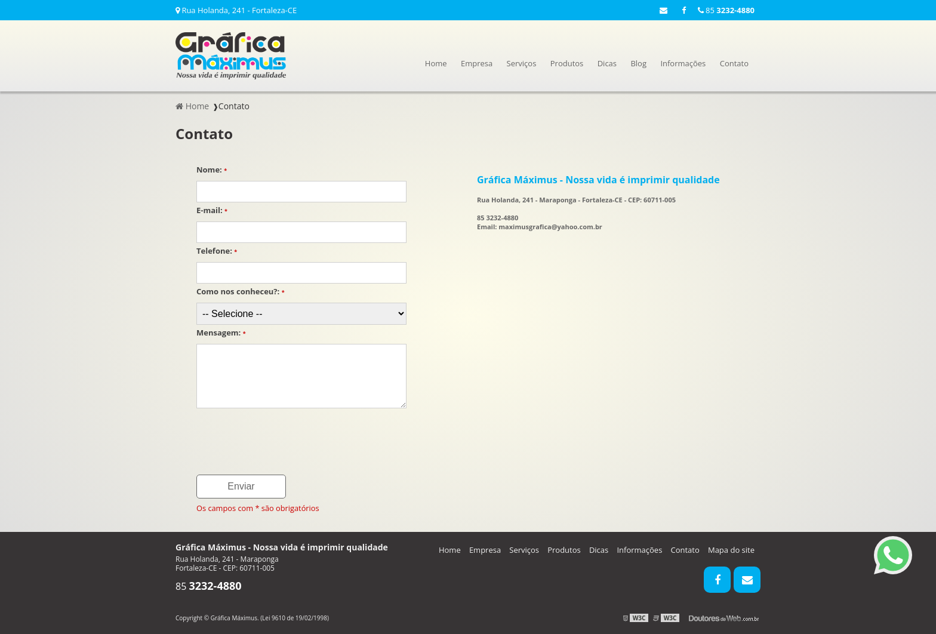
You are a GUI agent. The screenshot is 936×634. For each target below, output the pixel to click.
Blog (638, 63)
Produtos (567, 63)
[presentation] (287, 442)
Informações (683, 63)
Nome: (211, 169)
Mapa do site (731, 549)
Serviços (522, 63)
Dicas (607, 63)
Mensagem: (221, 332)
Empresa (476, 63)
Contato (734, 63)
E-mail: (211, 210)
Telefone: (216, 250)
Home (436, 63)
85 (726, 10)
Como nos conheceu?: (240, 291)
